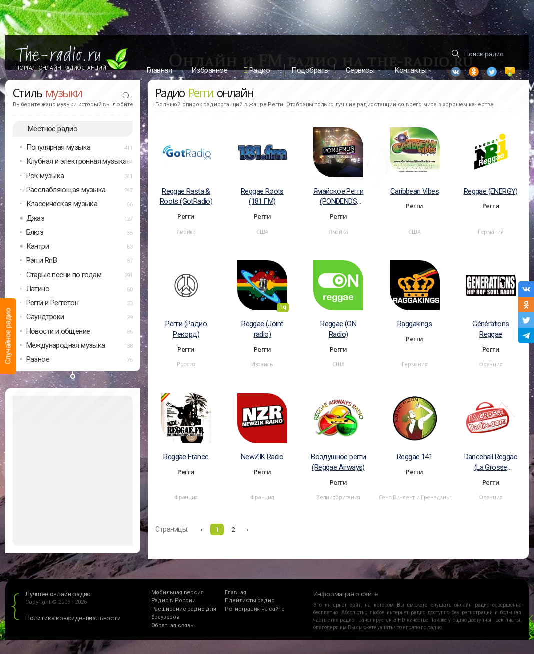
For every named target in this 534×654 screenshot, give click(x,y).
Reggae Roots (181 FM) (262, 210)
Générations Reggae (490, 343)
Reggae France (185, 470)
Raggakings (414, 337)
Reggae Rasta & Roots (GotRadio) (186, 210)
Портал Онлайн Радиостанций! (61, 67)
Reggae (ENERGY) (491, 204)
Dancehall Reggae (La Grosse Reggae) (490, 476)
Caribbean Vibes (414, 204)
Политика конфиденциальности (73, 632)
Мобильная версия (177, 606)
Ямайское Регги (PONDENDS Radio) (338, 210)
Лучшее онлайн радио (58, 608)
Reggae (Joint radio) (262, 343)
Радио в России (173, 614)
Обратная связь (172, 639)
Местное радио (52, 142)
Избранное (209, 70)
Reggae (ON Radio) (338, 343)
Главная (159, 70)
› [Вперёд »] (247, 543)
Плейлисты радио (249, 614)
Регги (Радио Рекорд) (186, 343)
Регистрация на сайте (254, 623)
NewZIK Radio (262, 470)
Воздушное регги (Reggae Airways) (338, 476)
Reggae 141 (414, 470)
